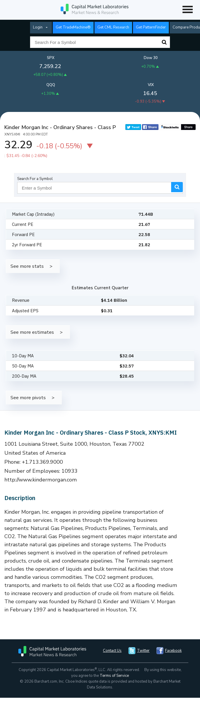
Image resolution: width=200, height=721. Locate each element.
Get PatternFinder (151, 27)
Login (38, 27)
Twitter (143, 650)
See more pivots (28, 397)
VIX (151, 85)
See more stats (27, 266)
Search (164, 42)
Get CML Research (113, 27)
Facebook (173, 650)
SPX (51, 57)
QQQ (50, 85)
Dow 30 (151, 57)
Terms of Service (114, 675)
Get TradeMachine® (73, 27)
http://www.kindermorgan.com (40, 479)
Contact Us (112, 650)
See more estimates (32, 332)
